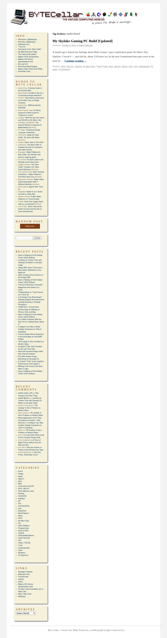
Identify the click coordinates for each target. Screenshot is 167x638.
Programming (23, 528)
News (20, 516)
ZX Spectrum (23, 555)
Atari (20, 481)
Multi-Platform (23, 513)
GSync (125, 66)
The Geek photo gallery (27, 54)
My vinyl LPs (23, 64)
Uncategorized (24, 548)
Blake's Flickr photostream (28, 57)
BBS (20, 484)
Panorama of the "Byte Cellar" (29, 49)
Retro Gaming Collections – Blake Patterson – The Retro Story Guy (31, 174)
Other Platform (24, 526)
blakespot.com (24, 44)
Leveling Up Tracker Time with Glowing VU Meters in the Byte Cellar (30, 262)
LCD (135, 66)
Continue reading (75, 60)
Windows (21, 553)
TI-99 (20, 545)
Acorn (20, 471)
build (105, 66)
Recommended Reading (27, 66)
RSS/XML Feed (24, 71)
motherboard (144, 66)
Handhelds (22, 496)
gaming (117, 66)
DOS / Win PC (67, 66)
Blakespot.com (24, 574)
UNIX (20, 550)
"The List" (22, 47)
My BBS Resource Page (27, 52)
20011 (20, 582)
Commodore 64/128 (26, 486)
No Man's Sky (89, 66)
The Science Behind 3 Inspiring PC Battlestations (30, 125)
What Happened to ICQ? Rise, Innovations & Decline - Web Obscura (30, 420)
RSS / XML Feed (24, 594)
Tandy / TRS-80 (24, 543)
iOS (19, 503)
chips (110, 66)
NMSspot (21, 596)
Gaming (78, 66)
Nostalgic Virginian (25, 572)
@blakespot (32, 39)
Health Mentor (23, 398)
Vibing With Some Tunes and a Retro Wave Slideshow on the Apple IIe (30, 270)
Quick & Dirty (23, 531)
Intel (130, 66)
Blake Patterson (86, 45)
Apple (20, 476)
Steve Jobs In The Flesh (34, 142)
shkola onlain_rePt (25, 393)
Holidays (21, 498)
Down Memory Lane (26, 491)
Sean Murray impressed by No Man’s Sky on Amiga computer (31, 100)
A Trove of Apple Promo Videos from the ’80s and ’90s (29, 442)
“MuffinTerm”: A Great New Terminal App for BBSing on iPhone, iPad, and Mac (29, 309)
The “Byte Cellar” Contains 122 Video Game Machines (28, 167)
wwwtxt (21, 579)
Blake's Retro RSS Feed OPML (30, 69)
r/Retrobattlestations (26, 535)
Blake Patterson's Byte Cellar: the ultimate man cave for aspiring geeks (29, 154)
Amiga (20, 474)
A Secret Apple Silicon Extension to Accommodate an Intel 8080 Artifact (31, 336)
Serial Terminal (24, 538)
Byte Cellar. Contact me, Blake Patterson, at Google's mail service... (87, 630)
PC (152, 66)
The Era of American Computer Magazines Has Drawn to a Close (30, 287)
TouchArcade (23, 577)
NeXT (20, 518)
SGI (19, 540)
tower (55, 69)
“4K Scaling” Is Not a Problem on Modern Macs (29, 407)
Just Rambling (23, 506)
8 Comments (64, 69)
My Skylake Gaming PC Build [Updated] (83, 41)
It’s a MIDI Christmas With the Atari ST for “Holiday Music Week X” (31, 321)
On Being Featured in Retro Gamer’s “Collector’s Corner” (29, 112)
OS (19, 523)
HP (19, 501)
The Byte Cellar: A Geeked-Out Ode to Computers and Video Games (30, 147)
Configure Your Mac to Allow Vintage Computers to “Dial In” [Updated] (30, 329)
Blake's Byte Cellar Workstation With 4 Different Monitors (31, 181)
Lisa (19, 508)
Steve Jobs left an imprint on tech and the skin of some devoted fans (30, 208)
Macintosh (22, 511)
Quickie (21, 533)
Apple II (21, 479)
